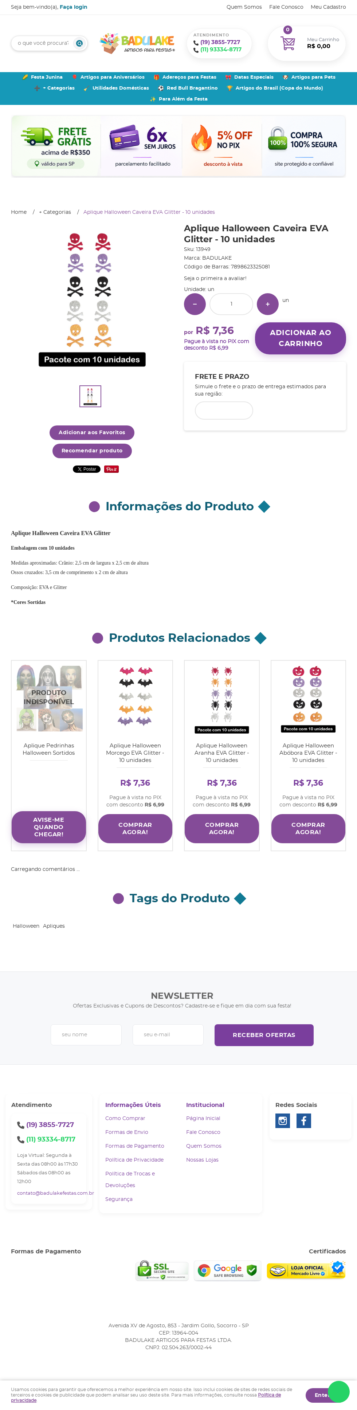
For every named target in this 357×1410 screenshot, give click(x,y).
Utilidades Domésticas (121, 88)
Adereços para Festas (189, 77)
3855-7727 (220, 42)
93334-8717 (221, 49)
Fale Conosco (286, 7)
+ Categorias (59, 88)
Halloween (26, 920)
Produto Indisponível (49, 698)
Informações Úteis (133, 1100)
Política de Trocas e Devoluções (130, 1174)
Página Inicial (203, 1113)
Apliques (54, 920)
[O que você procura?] (79, 43)
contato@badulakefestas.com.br (55, 1188)
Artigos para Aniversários (113, 77)
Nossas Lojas (202, 1154)
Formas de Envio (126, 1127)
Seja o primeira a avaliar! (215, 278)
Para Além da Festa (183, 99)
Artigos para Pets (313, 77)
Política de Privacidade (134, 1154)
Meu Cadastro (328, 7)
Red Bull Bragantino (192, 88)
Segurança (119, 1194)
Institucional (205, 1100)
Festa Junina (47, 77)
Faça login (73, 7)
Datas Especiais (254, 77)
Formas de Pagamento (134, 1140)
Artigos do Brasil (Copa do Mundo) (279, 88)
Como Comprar (125, 1113)
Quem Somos (244, 7)
